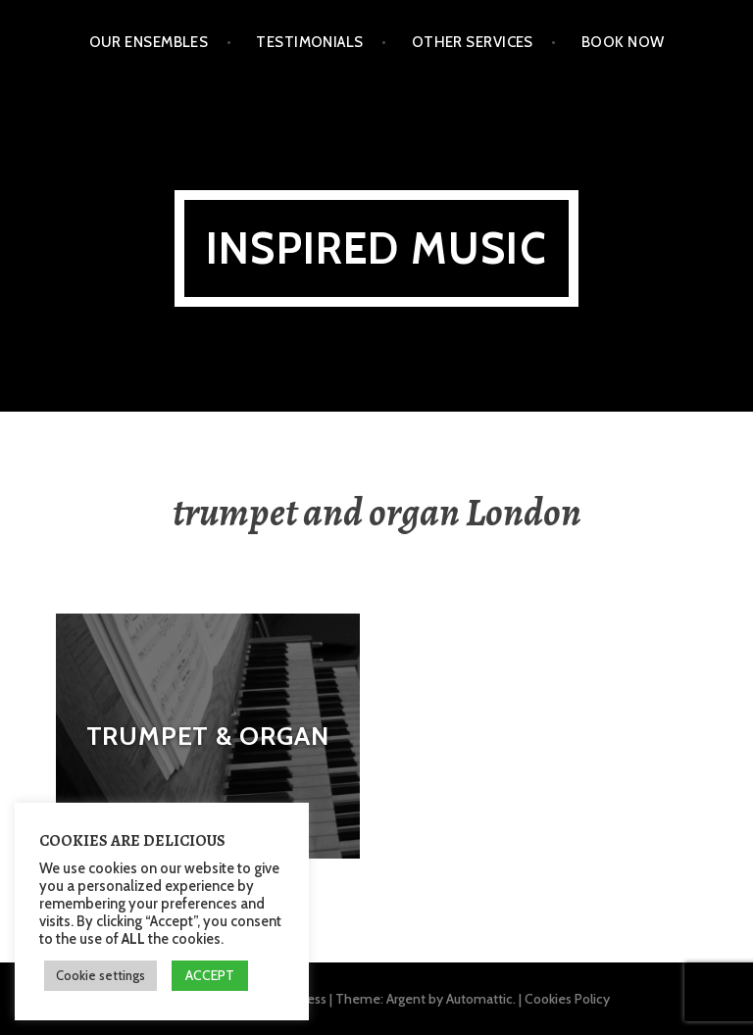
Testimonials (309, 42)
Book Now (623, 42)
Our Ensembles (149, 42)
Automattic (479, 999)
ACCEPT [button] (209, 975)
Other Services (472, 42)
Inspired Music (376, 248)
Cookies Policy (567, 999)
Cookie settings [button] (100, 975)
